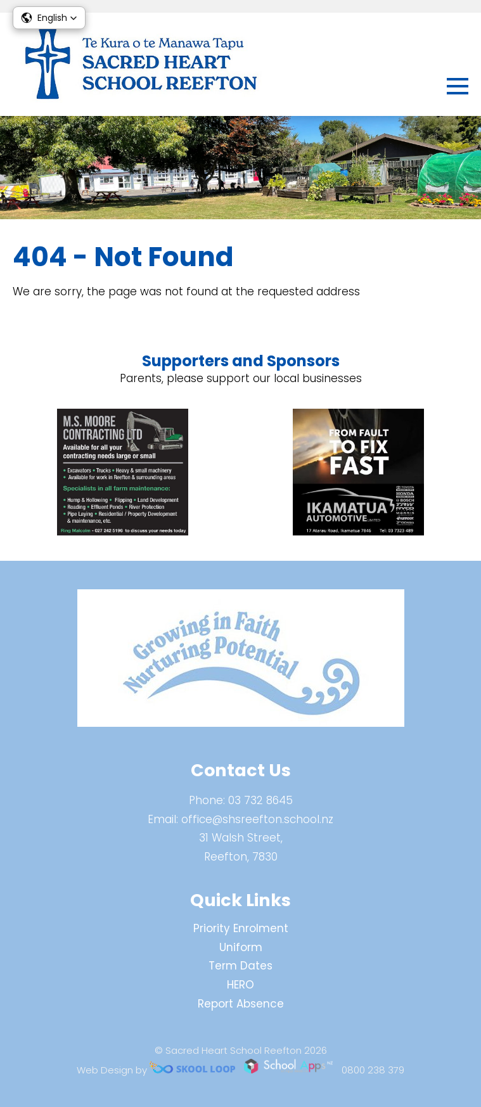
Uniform (240, 947)
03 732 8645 (260, 800)
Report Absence (241, 1003)
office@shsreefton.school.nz (257, 819)
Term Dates (240, 965)
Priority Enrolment (240, 928)
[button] (49, 17)
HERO (240, 984)
